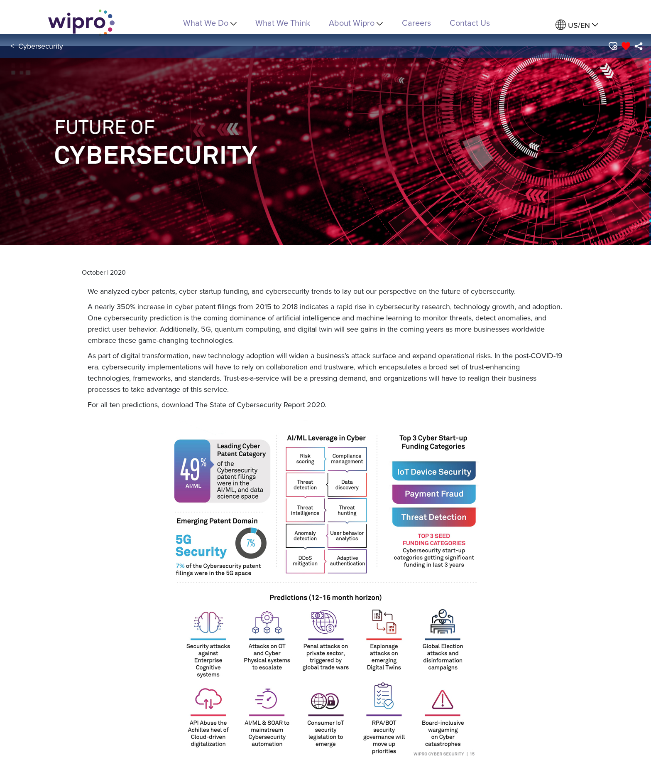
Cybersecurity (40, 46)
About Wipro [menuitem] (356, 23)
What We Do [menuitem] (210, 23)
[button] (612, 46)
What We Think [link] (282, 23)
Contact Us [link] (470, 23)
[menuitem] (577, 25)
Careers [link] (416, 23)
